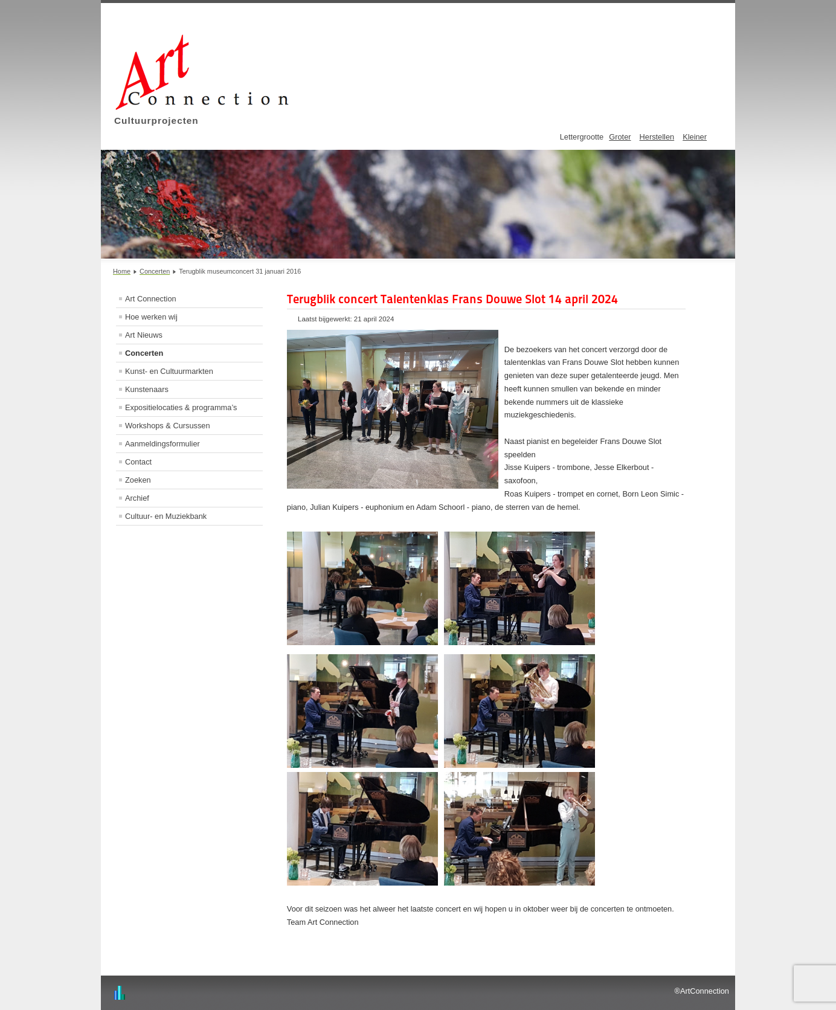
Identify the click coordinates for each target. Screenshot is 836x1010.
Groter (620, 136)
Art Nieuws (143, 334)
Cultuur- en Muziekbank (166, 516)
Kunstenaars (147, 389)
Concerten (144, 353)
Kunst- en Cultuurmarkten (169, 371)
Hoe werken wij (151, 316)
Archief (137, 498)
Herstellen (657, 136)
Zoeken (138, 479)
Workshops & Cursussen (167, 425)
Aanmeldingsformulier (162, 443)
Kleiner (695, 136)
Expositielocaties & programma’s (181, 407)
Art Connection (150, 298)
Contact (138, 461)
